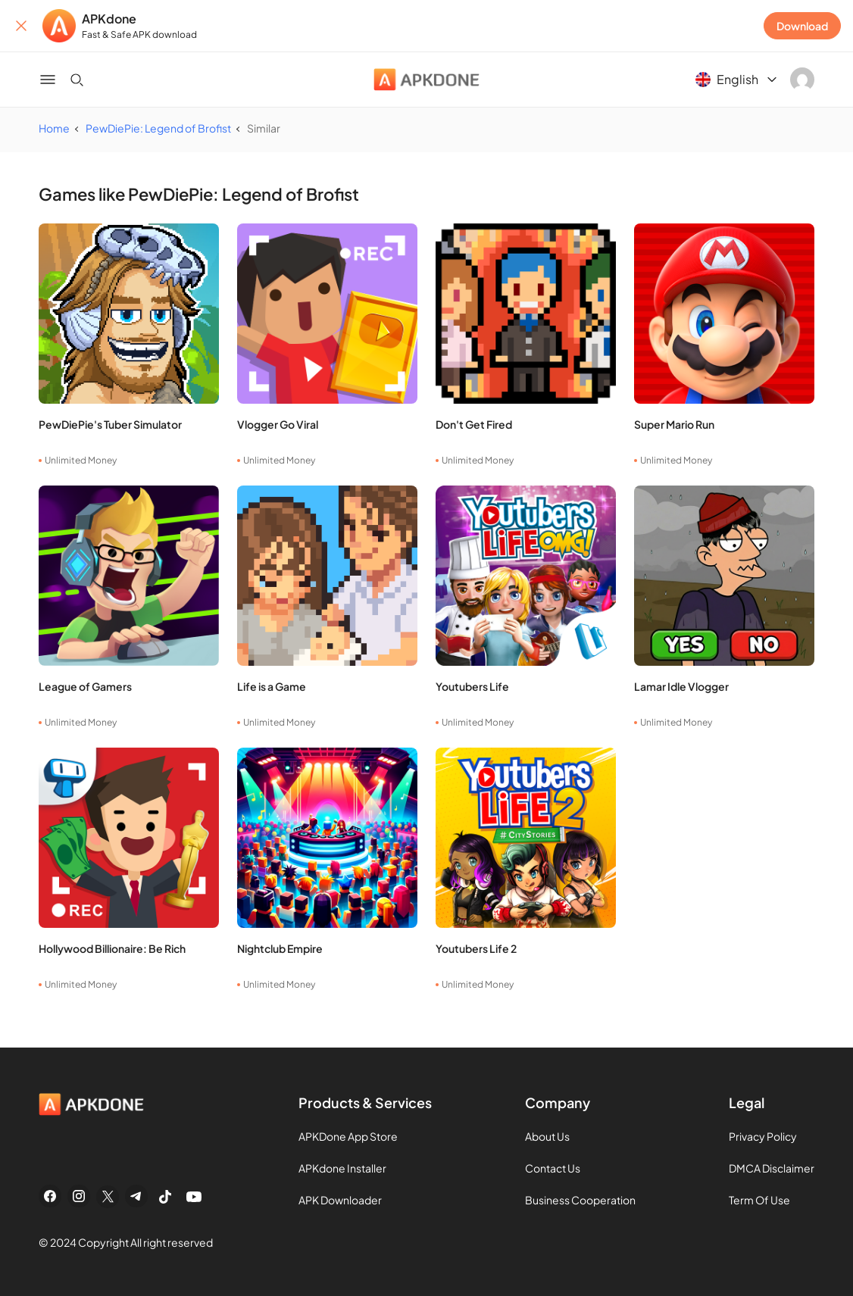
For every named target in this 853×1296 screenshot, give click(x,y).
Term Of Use (759, 1200)
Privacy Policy (763, 1136)
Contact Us (552, 1168)
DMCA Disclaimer (771, 1168)
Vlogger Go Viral (277, 424)
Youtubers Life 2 (476, 948)
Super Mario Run (674, 424)
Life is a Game (271, 686)
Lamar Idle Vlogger (681, 686)
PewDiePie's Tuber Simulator (110, 424)
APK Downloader (340, 1200)
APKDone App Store (348, 1136)
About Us (547, 1136)
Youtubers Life (472, 686)
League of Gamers (85, 686)
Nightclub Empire (280, 948)
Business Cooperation (580, 1200)
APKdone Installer (342, 1168)
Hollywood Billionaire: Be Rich (112, 948)
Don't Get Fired (474, 424)
